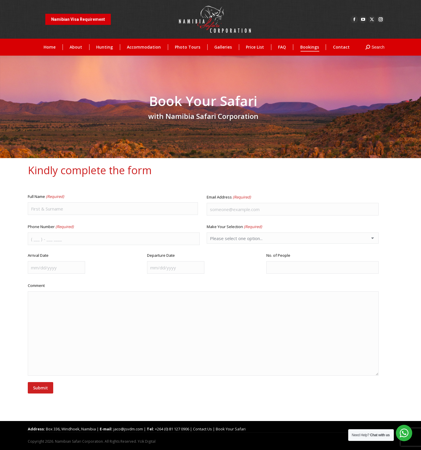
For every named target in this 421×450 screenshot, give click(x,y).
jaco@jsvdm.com (128, 429)
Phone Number (51, 226)
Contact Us (202, 429)
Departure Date (161, 255)
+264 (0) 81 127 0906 (172, 429)
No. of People (278, 255)
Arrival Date (38, 255)
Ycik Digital (147, 441)
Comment (36, 285)
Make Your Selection (234, 226)
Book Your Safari (231, 429)
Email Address (229, 197)
